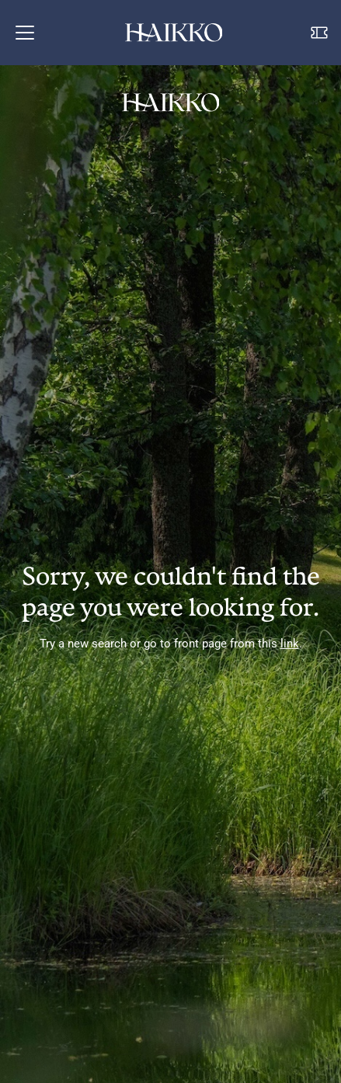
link (289, 644)
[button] (24, 32)
